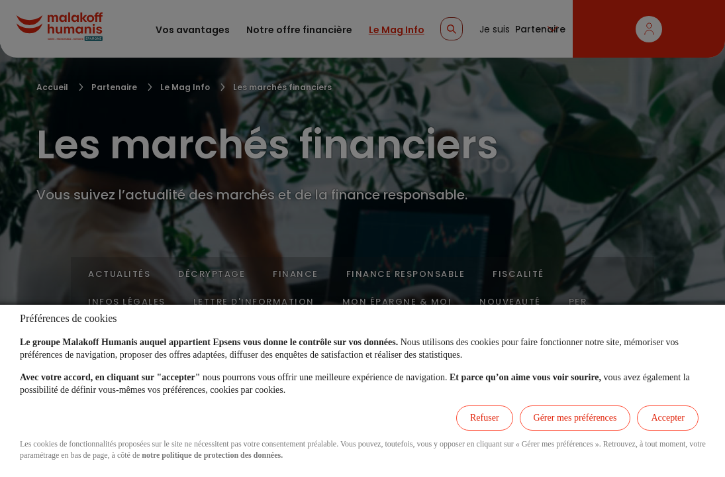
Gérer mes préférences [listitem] (575, 418)
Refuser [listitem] (484, 418)
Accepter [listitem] (668, 418)
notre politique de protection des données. (212, 455)
